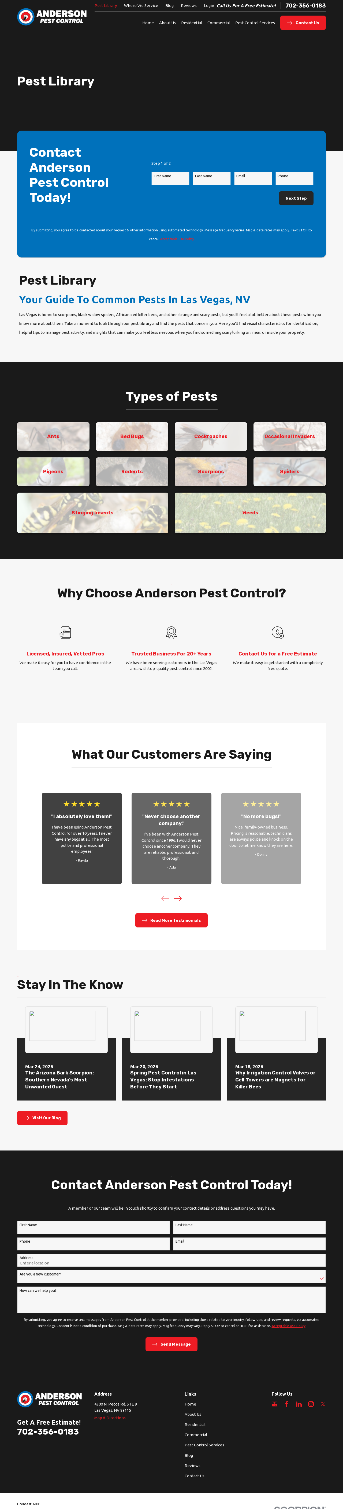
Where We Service (141, 5)
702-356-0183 (305, 5)
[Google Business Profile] (274, 1404)
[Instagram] (311, 1404)
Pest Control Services (204, 1445)
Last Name (203, 176)
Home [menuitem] (148, 22)
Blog (169, 5)
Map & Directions (110, 1417)
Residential (195, 1424)
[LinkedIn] (299, 1404)
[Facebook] (286, 1404)
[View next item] (178, 899)
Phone (283, 176)
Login (209, 5)
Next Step (296, 198)
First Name (162, 176)
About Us (193, 1414)
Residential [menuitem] (191, 22)
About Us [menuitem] (167, 22)
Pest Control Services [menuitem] (255, 22)
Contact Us (194, 1476)
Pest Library (106, 5)
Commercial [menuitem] (218, 22)
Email (240, 176)
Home (190, 1404)
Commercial (196, 1434)
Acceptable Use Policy (177, 239)
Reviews (189, 5)
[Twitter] (323, 1404)
